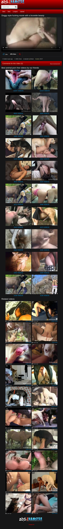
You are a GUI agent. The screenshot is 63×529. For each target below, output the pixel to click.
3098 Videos (44, 204)
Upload (22, 11)
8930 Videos (18, 113)
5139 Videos (18, 159)
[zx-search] (9, 7)
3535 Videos (18, 182)
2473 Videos (44, 227)
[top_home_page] (13, 2)
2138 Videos (18, 295)
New (9, 11)
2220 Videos (44, 273)
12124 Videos (45, 91)
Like (5, 54)
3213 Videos (18, 204)
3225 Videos (44, 182)
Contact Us (31, 524)
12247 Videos (18, 91)
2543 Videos (18, 227)
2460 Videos (18, 250)
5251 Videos (44, 136)
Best (4, 11)
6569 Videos (44, 113)
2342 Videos (18, 273)
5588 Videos (18, 136)
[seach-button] (15, 7)
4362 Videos (44, 159)
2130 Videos (44, 295)
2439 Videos (44, 250)
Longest (15, 11)
